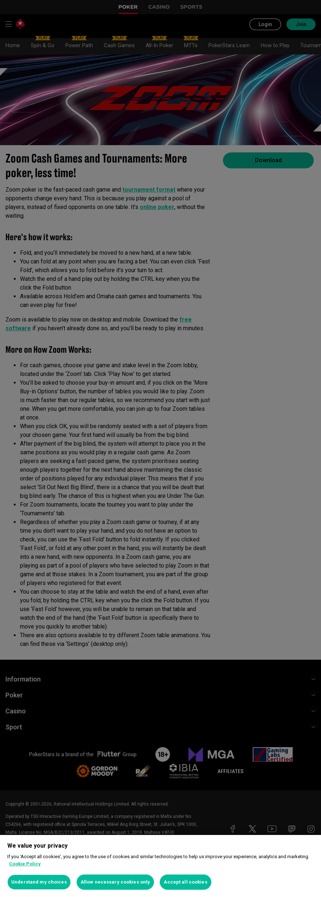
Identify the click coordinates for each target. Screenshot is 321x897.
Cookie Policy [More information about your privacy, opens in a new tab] (25, 864)
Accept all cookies (185, 882)
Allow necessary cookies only (115, 882)
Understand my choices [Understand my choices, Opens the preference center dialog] (39, 882)
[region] (160, 866)
